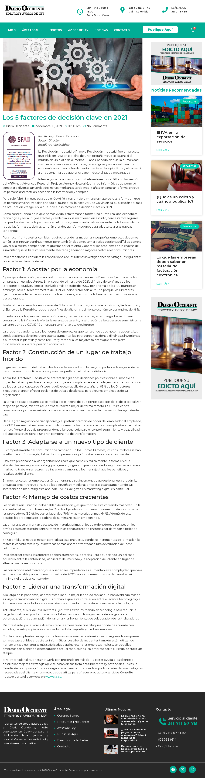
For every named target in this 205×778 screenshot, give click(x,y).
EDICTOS (56, 30)
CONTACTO (122, 30)
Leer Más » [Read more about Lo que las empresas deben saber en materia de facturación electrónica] (162, 283)
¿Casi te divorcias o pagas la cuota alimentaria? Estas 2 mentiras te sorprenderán (133, 735)
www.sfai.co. (53, 676)
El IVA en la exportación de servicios (171, 136)
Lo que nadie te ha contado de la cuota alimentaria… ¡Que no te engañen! (134, 719)
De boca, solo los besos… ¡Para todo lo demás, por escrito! (134, 749)
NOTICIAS (101, 30)
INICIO (12, 30)
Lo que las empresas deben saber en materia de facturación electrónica (176, 266)
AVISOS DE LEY (78, 30)
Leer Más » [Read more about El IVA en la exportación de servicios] (162, 150)
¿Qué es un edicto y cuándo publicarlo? (175, 199)
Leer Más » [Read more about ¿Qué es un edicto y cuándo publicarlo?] (162, 210)
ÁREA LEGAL (32, 30)
